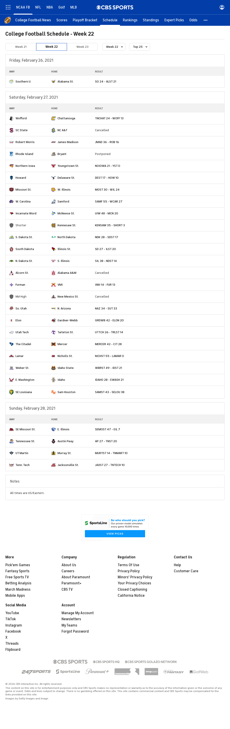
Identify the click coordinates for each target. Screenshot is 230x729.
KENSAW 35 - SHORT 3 (110, 225)
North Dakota (66, 237)
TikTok (10, 619)
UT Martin (21, 453)
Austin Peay (65, 441)
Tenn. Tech (22, 465)
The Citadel (23, 344)
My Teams (69, 625)
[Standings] (151, 20)
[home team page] (11, 81)
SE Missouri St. (25, 429)
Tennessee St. (25, 441)
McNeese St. (66, 213)
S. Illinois (64, 261)
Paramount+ (72, 583)
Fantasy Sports (17, 571)
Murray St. (64, 453)
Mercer (62, 344)
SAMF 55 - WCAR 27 (108, 201)
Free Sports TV (17, 577)
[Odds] (193, 20)
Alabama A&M (67, 273)
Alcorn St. (22, 273)
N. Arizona (64, 308)
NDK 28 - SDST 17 (106, 237)
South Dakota (24, 249)
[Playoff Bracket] (85, 20)
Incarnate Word (25, 213)
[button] (205, 20)
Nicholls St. (65, 356)
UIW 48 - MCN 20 (106, 213)
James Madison (68, 142)
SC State (21, 130)
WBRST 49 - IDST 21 (108, 368)
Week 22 (51, 47)
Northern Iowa (25, 166)
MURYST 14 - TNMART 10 (111, 453)
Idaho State (66, 368)
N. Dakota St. (24, 261)
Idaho (61, 380)
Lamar (19, 356)
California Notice (131, 595)
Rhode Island (24, 154)
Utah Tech (22, 332)
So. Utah (21, 308)
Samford (63, 201)
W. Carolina (23, 201)
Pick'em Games (17, 565)
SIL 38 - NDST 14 (106, 261)
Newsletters (71, 619)
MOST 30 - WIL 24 (107, 189)
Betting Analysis (18, 583)
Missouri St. (23, 189)
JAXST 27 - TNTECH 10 (110, 465)
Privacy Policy (129, 571)
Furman (20, 285)
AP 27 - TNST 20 (106, 441)
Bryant (62, 154)
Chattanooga (66, 118)
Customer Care (186, 571)
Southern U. (23, 81)
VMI (60, 285)
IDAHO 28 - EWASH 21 (109, 380)
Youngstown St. (68, 166)
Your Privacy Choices (134, 583)
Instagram (13, 625)
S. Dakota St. (24, 237)
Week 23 (82, 47)
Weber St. (22, 368)
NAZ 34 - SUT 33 (106, 308)
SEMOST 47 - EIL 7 (107, 429)
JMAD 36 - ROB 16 (107, 142)
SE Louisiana (23, 392)
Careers (68, 571)
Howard (20, 178)
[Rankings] (130, 20)
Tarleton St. (66, 332)
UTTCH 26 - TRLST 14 (109, 332)
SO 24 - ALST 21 (105, 81)
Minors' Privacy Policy (135, 577)
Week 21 (21, 47)
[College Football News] (33, 20)
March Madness (18, 589)
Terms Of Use (128, 565)
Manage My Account (78, 613)
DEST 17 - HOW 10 (107, 178)
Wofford (21, 118)
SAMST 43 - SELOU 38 (109, 392)
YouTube (12, 613)
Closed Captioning (132, 589)
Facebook (13, 631)
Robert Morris (25, 142)
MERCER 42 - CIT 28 (108, 344)
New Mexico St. (68, 296)
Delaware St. (66, 178)
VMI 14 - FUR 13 (105, 285)
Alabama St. (66, 81)
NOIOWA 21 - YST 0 (107, 166)
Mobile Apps (15, 595)
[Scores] (62, 20)
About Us (69, 565)
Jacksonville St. (68, 465)
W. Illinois (64, 189)
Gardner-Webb (68, 320)
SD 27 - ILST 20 (105, 249)
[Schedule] (110, 20)
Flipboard (12, 649)
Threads (12, 643)
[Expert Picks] (174, 20)
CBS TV (67, 589)
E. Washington (24, 380)
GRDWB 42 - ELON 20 (109, 320)
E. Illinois (63, 429)
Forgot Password (75, 631)
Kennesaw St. (67, 225)
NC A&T (62, 130)
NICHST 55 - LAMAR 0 (109, 356)
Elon (18, 320)
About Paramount (76, 577)
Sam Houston (66, 392)
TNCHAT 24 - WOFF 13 (109, 118)
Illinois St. (64, 249)
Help (177, 565)
